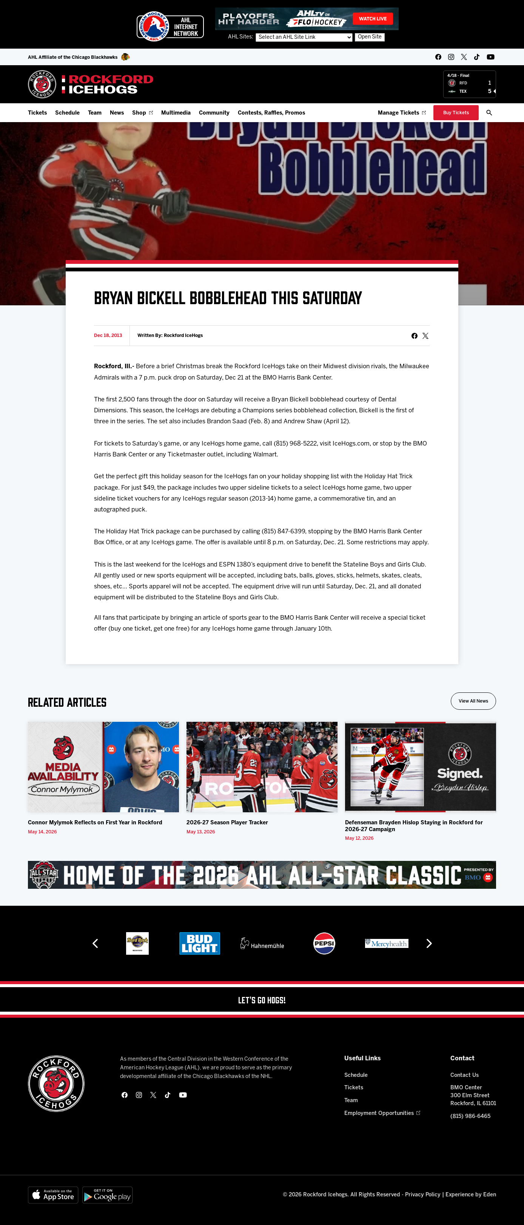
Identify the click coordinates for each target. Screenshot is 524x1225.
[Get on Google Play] (107, 1195)
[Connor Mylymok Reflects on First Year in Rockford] (103, 767)
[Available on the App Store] (53, 1195)
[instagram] (451, 56)
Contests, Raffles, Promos (271, 113)
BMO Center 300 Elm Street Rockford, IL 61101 (473, 1096)
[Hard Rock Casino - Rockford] (150, 943)
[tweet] (425, 335)
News (117, 113)
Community (214, 113)
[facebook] (438, 56)
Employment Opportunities (382, 1113)
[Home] (91, 84)
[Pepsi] (336, 943)
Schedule (67, 113)
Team (95, 113)
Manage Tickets (402, 113)
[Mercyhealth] (399, 943)
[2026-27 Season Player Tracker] (262, 767)
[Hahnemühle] (274, 943)
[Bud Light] (212, 943)
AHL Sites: (241, 37)
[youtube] (490, 56)
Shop (142, 113)
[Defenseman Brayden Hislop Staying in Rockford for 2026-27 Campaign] (420, 767)
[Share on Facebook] (414, 335)
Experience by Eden (470, 1195)
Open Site (370, 37)
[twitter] (464, 56)
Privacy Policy (423, 1195)
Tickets (37, 113)
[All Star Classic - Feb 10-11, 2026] (262, 875)
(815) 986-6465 (470, 1116)
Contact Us (464, 1075)
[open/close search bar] (489, 112)
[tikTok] (476, 56)
